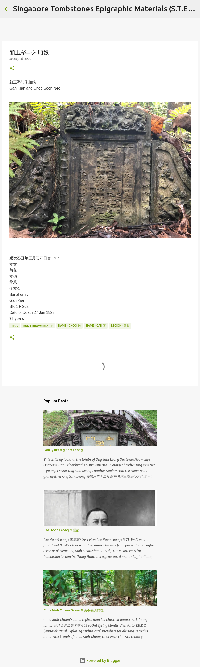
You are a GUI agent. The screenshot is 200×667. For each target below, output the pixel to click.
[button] (12, 68)
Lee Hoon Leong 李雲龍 (61, 530)
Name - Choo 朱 (69, 325)
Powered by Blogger (100, 660)
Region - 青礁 (120, 325)
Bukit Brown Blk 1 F (38, 325)
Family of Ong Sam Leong (63, 450)
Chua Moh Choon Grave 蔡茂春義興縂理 (73, 610)
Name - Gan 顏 (96, 325)
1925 (14, 325)
